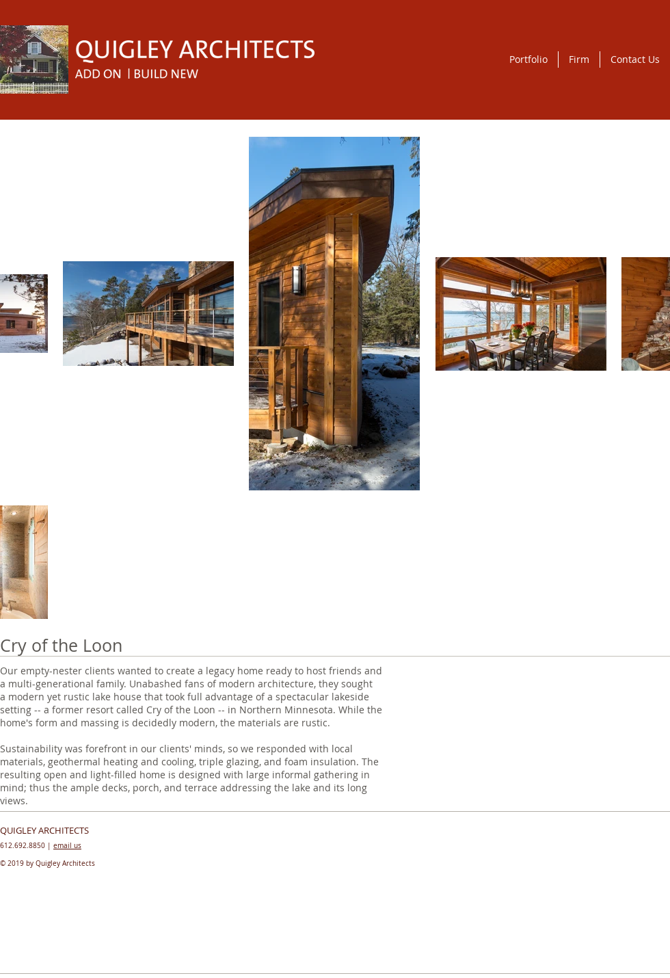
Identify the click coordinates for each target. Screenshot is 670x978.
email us (67, 845)
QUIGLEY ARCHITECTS (44, 830)
